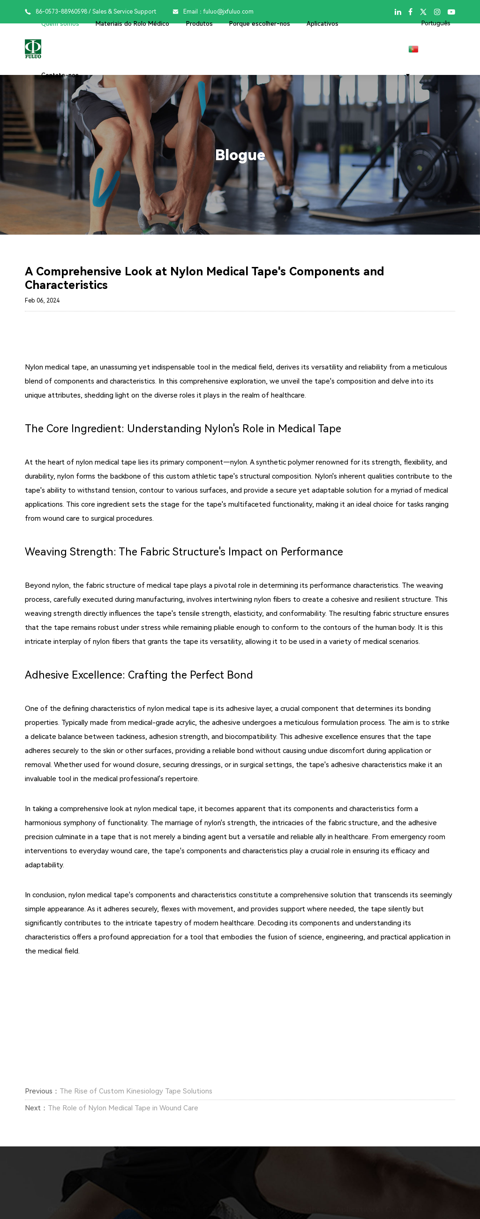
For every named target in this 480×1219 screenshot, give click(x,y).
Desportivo (352, 1210)
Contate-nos (60, 75)
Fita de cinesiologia (231, 1210)
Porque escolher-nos (259, 24)
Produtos (199, 24)
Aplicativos (322, 24)
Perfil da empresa (72, 1210)
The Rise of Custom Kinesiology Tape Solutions (136, 1091)
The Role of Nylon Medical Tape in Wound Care (123, 1108)
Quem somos (60, 24)
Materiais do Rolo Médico (132, 24)
